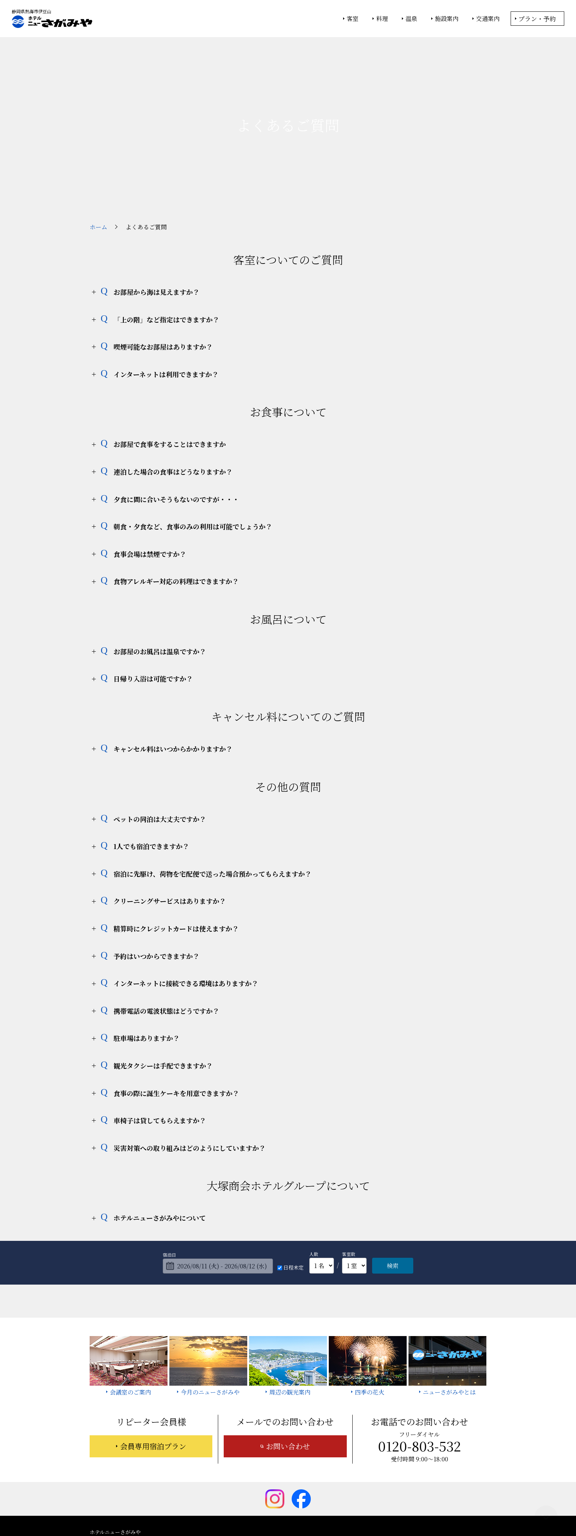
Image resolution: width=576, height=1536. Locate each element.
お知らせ (403, 1473)
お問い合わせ (288, 1378)
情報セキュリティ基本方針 (294, 1510)
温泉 (411, 19)
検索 (393, 1198)
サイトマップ (314, 1484)
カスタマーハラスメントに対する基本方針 (420, 1484)
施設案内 (446, 19)
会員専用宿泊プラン (153, 1378)
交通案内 (488, 19)
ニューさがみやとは (249, 1473)
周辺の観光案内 (301, 1473)
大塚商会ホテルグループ (235, 1510)
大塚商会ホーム (185, 1510)
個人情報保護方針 (348, 1510)
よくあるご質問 (442, 1473)
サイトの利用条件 (392, 1510)
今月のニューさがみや (356, 1473)
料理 (382, 19)
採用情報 (351, 1484)
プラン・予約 (537, 18)
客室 (353, 19)
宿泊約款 (278, 1484)
